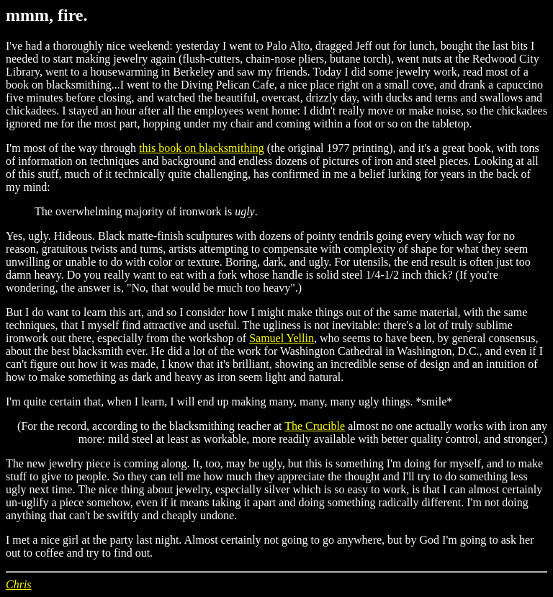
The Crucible (314, 426)
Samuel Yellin (281, 338)
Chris (19, 584)
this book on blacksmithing (201, 148)
